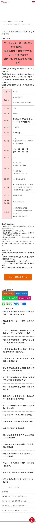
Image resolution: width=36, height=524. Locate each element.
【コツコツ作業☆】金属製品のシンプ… (15, 510)
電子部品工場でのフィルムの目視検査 (18, 476)
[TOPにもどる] (32, 520)
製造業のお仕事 (8, 297)
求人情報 (10, 21)
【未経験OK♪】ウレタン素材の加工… (14, 496)
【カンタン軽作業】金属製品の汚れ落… (15, 501)
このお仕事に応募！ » (18, 280)
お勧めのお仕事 (24, 301)
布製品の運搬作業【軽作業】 (14, 432)
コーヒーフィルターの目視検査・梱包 (18, 425)
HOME (3, 21)
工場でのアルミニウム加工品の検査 (17, 418)
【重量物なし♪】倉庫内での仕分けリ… (14, 505)
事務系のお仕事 (21, 297)
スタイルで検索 (19, 21)
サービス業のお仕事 (10, 301)
